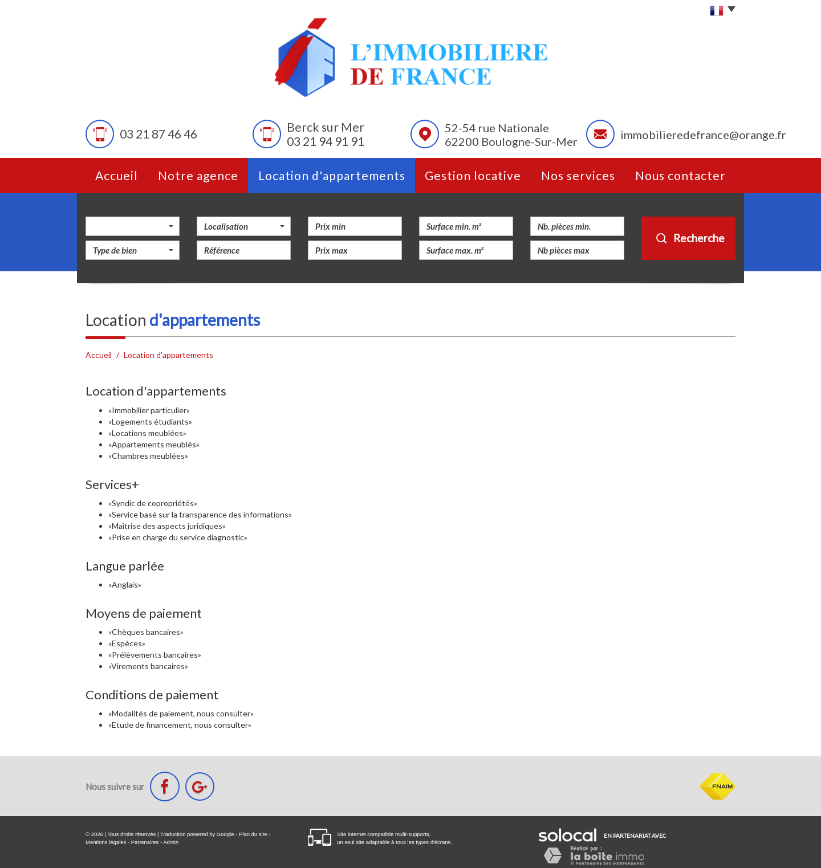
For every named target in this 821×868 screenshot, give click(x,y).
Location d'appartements (331, 175)
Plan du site (253, 834)
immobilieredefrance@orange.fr (703, 134)
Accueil (116, 175)
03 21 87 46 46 (158, 134)
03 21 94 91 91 (325, 142)
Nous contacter (680, 175)
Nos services (578, 175)
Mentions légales (106, 842)
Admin (170, 842)
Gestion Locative (473, 175)
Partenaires (145, 842)
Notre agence (198, 175)
